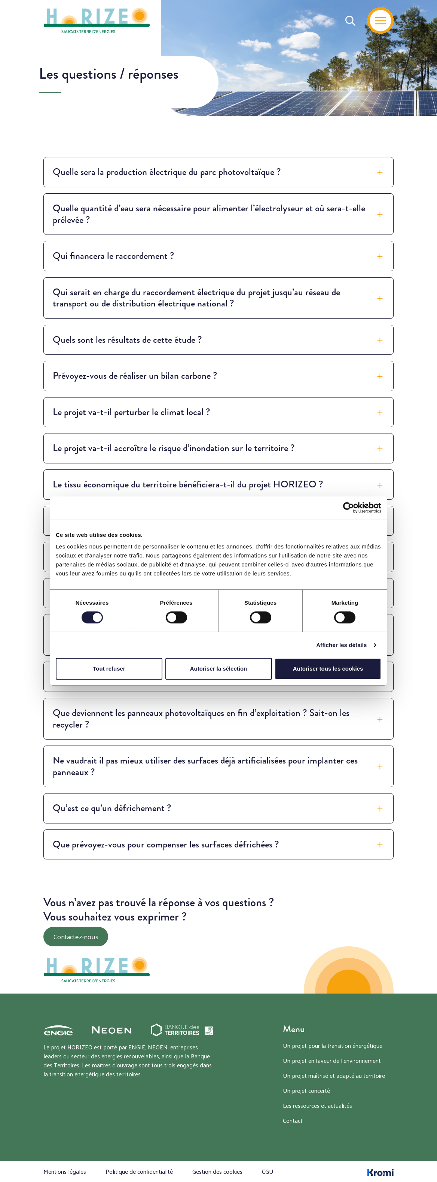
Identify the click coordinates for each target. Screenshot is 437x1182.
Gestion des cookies (217, 1171)
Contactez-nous (75, 936)
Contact (293, 1120)
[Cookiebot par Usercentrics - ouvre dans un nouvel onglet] (348, 507)
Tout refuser (109, 668)
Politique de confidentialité (139, 1171)
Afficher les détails (341, 645)
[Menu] (380, 20)
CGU (267, 1171)
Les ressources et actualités (317, 1105)
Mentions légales (64, 1171)
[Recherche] (350, 20)
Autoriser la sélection (218, 668)
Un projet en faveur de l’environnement (332, 1060)
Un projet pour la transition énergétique (332, 1045)
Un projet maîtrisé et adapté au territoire (334, 1075)
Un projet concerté (306, 1090)
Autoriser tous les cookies (328, 668)
